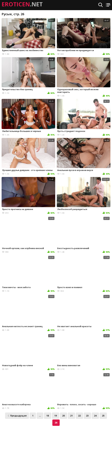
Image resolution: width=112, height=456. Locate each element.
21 (71, 415)
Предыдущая (17, 415)
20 (63, 415)
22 (79, 415)
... (40, 415)
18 (47, 415)
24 (95, 415)
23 (87, 415)
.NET (22, 4)
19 (55, 415)
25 (103, 415)
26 (56, 422)
